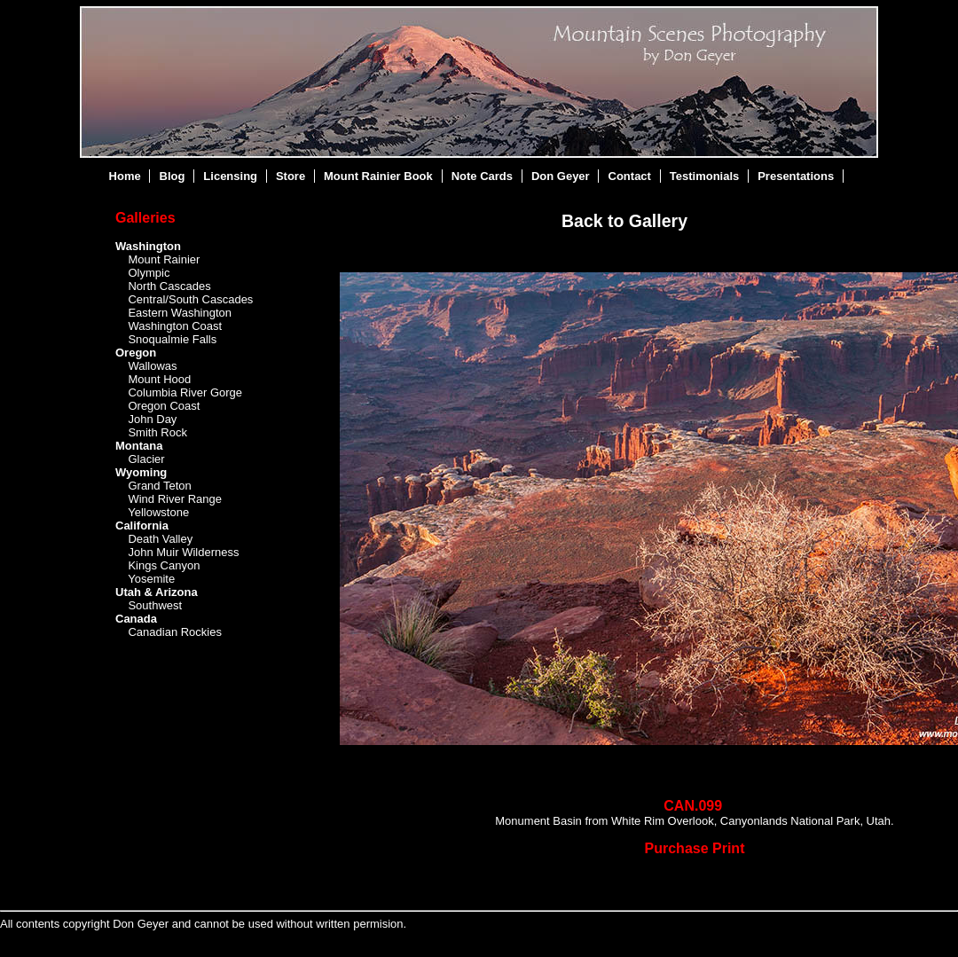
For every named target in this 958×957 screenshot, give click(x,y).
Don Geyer (560, 176)
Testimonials (705, 176)
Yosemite (151, 578)
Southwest (155, 605)
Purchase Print (695, 848)
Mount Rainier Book (378, 176)
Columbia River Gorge (185, 392)
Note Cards (482, 176)
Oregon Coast (164, 405)
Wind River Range (175, 499)
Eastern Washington (180, 312)
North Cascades (169, 286)
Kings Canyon (164, 565)
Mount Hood (159, 379)
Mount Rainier (164, 259)
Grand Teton (159, 485)
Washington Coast (175, 326)
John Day (152, 419)
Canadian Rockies (175, 632)
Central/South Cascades (190, 299)
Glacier (146, 459)
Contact (630, 176)
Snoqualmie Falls (172, 339)
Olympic (148, 272)
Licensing (230, 176)
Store (290, 176)
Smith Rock (157, 432)
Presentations (796, 176)
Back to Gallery (624, 221)
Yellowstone (158, 512)
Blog (172, 176)
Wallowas (152, 366)
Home (125, 176)
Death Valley (160, 538)
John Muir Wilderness (183, 552)
